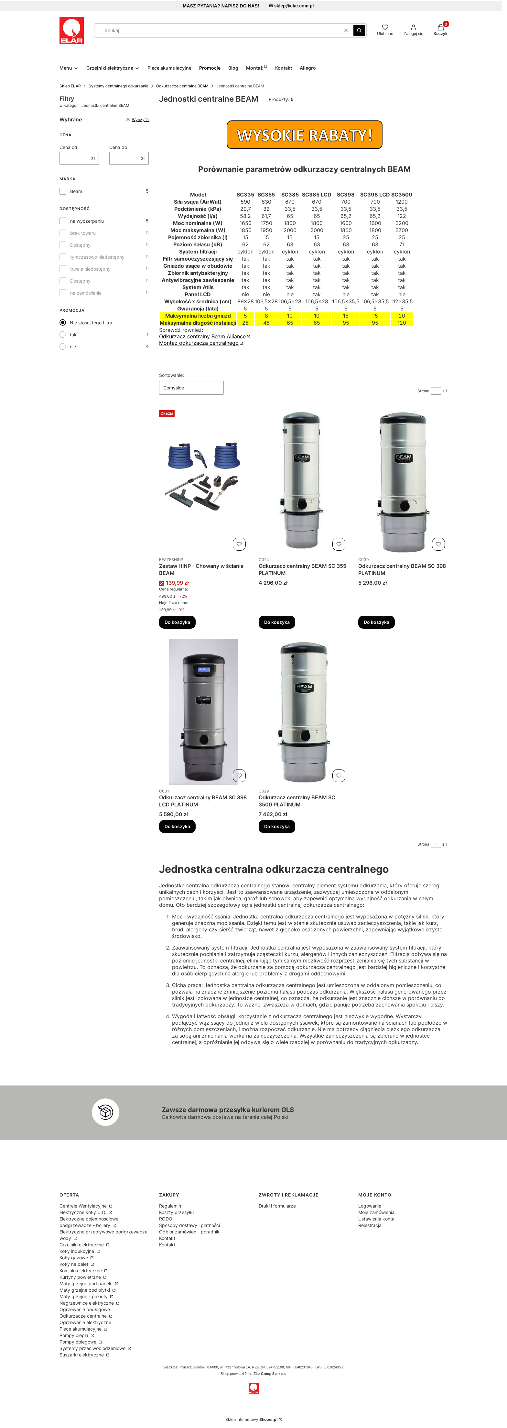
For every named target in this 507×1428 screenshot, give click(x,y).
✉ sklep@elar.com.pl (291, 5)
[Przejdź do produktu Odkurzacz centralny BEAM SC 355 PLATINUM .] (303, 480)
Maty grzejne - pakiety (84, 1296)
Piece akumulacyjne (81, 1329)
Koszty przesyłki (176, 1212)
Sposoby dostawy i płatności (189, 1225)
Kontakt (167, 1238)
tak (73, 334)
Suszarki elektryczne (82, 1354)
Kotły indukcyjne (77, 1251)
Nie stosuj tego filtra (91, 322)
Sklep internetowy (251, 1419)
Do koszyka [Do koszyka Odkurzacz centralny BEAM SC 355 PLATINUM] (277, 622)
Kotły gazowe (74, 1257)
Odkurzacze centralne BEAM (182, 86)
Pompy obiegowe (78, 1341)
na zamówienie (86, 293)
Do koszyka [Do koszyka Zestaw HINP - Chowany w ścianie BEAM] (177, 622)
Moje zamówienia (376, 1212)
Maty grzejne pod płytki (85, 1290)
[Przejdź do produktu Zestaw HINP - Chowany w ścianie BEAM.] (203, 480)
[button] (359, 30)
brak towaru (83, 233)
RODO (165, 1218)
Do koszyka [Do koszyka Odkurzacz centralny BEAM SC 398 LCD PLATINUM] (177, 826)
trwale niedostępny (90, 269)
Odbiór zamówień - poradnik (189, 1231)
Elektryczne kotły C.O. (83, 1212)
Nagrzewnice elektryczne (87, 1303)
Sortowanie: (171, 375)
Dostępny (80, 245)
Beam (76, 191)
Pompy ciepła (74, 1335)
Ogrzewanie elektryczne (85, 1322)
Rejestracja (370, 1225)
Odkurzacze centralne (83, 1316)
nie (73, 346)
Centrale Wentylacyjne (83, 1206)
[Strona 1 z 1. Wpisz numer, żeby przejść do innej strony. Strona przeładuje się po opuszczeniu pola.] (436, 391)
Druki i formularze (277, 1206)
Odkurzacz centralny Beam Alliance (202, 336)
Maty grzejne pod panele (86, 1283)
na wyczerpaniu (87, 221)
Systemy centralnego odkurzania (118, 86)
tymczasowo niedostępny (97, 257)
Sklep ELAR (70, 86)
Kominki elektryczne (81, 1270)
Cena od (68, 147)
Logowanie (369, 1206)
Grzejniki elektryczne (82, 1244)
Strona (423, 390)
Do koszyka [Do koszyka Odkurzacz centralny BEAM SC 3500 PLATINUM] (277, 826)
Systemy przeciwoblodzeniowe (93, 1348)
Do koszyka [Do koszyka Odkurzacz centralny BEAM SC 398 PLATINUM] (376, 622)
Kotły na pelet (74, 1264)
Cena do (118, 147)
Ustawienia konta (376, 1218)
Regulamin (170, 1206)
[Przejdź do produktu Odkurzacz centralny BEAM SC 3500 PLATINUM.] (303, 712)
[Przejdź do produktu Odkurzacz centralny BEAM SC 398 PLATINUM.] (403, 480)
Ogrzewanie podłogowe (84, 1309)
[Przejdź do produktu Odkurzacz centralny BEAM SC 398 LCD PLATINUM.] (203, 712)
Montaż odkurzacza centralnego (199, 343)
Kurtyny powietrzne (80, 1277)
